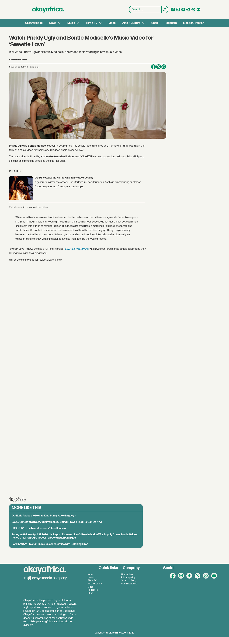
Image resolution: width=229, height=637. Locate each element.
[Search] (164, 9)
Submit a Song (128, 580)
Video (112, 23)
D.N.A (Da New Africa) (77, 248)
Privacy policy (128, 577)
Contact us (127, 574)
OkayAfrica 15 (34, 23)
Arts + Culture (131, 23)
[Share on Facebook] (153, 66)
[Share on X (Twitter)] (158, 66)
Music (71, 23)
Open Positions (129, 583)
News (52, 23)
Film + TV (91, 23)
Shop (154, 23)
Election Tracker (193, 23)
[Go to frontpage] (48, 9)
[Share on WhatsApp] (163, 66)
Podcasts (171, 23)
